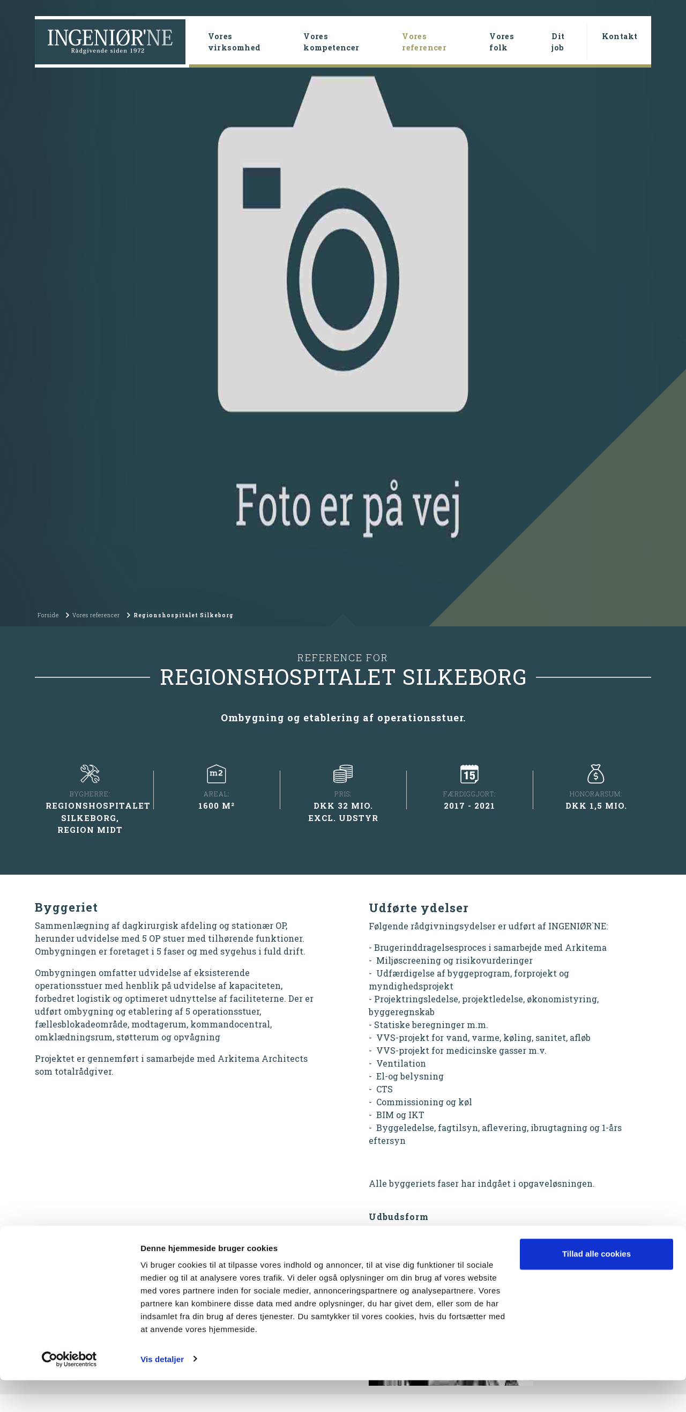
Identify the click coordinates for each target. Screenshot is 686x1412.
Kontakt (620, 36)
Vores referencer (441, 42)
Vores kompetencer (331, 42)
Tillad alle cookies (596, 1286)
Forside (48, 695)
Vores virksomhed (234, 42)
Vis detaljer (162, 1390)
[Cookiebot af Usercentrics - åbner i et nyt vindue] (69, 1391)
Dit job (557, 42)
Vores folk (501, 42)
